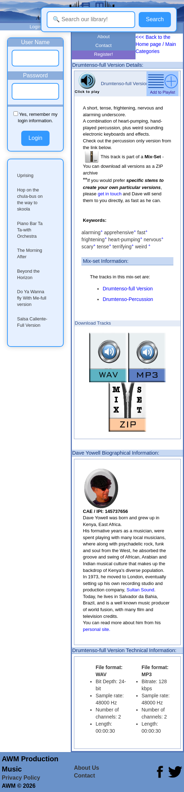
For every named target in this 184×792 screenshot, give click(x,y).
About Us (86, 768)
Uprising (25, 175)
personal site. (96, 629)
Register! (103, 54)
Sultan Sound (140, 589)
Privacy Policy (21, 778)
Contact (104, 45)
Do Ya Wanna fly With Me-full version (31, 298)
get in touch (109, 193)
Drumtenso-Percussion (128, 299)
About (103, 36)
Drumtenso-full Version (128, 288)
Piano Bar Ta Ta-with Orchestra (29, 230)
